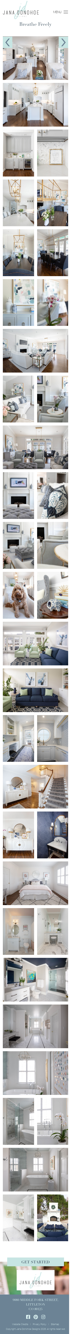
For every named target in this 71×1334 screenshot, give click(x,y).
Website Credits (20, 1324)
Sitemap (55, 1324)
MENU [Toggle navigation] (60, 12)
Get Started (35, 1262)
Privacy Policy (39, 1324)
